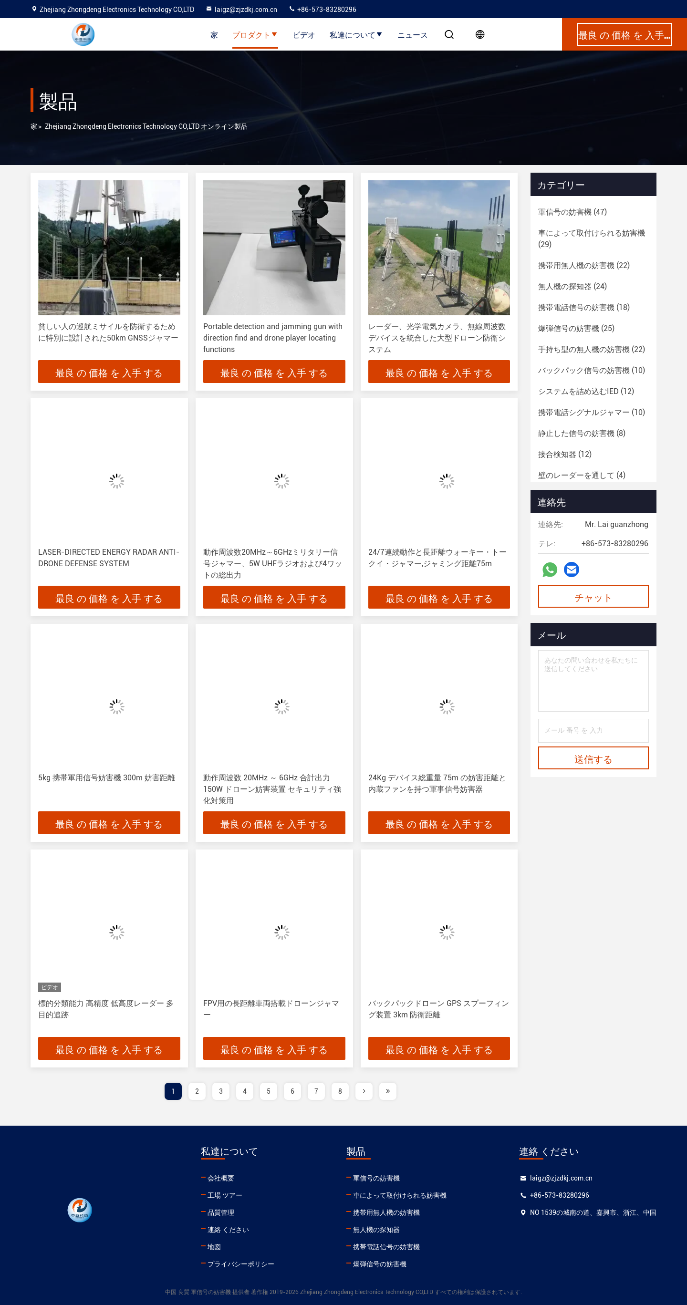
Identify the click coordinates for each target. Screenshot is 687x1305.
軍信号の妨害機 (376, 1178)
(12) (586, 391)
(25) (576, 328)
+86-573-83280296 (322, 9)
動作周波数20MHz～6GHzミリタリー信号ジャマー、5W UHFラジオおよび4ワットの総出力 (272, 564)
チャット (593, 597)
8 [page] (340, 1091)
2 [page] (197, 1091)
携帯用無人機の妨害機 (386, 1212)
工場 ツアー (225, 1195)
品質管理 (221, 1212)
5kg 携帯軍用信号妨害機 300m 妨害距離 (106, 777)
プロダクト (255, 34)
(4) (581, 475)
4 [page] (245, 1091)
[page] (364, 1091)
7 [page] (316, 1091)
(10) (591, 370)
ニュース (412, 34)
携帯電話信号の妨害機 (386, 1247)
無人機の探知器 (376, 1229)
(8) (581, 433)
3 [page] (221, 1091)
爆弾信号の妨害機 (379, 1264)
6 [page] (292, 1091)
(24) (572, 286)
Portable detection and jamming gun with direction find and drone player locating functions (273, 338)
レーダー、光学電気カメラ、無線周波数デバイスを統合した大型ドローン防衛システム (437, 338)
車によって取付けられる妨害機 (400, 1195)
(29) (591, 238)
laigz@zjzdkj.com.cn (241, 9)
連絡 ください (228, 1229)
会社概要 (221, 1178)
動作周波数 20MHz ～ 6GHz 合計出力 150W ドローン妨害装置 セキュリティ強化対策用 (272, 789)
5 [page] (269, 1091)
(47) (572, 212)
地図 (214, 1247)
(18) (584, 307)
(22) (584, 265)
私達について (356, 34)
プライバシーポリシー (241, 1264)
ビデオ (303, 34)
